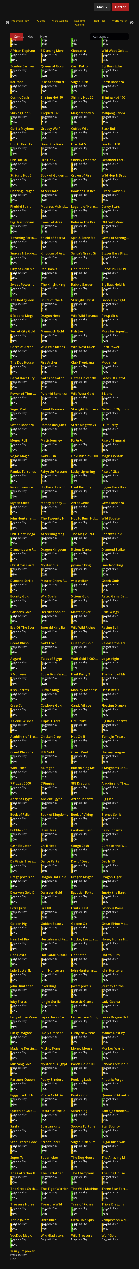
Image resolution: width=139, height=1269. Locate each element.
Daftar (120, 7)
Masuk (102, 7)
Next (132, 23)
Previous (7, 23)
